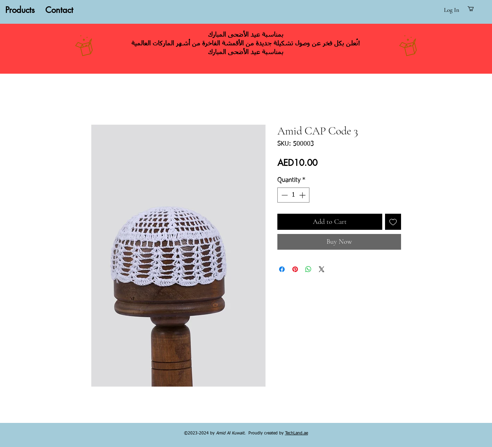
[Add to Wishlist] (393, 222)
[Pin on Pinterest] (295, 269)
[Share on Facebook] (282, 269)
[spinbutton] (293, 195)
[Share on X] (321, 269)
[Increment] (303, 195)
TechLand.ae (296, 433)
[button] (474, 8)
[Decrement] (283, 195)
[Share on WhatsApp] (308, 269)
